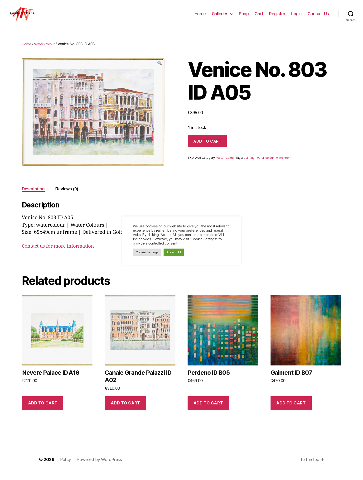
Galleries (220, 17)
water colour (265, 165)
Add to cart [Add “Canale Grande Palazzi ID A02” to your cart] (125, 410)
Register (277, 17)
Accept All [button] (173, 252)
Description (33, 196)
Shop (244, 17)
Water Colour (45, 51)
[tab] (33, 196)
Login (296, 17)
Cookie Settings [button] (147, 252)
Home (200, 17)
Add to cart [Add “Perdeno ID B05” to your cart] (208, 410)
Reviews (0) (66, 196)
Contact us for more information (60, 253)
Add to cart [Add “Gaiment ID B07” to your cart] (291, 410)
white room (283, 165)
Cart (259, 17)
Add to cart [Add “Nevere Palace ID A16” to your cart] (43, 410)
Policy (66, 466)
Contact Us (318, 17)
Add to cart (207, 148)
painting (249, 165)
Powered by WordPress (100, 466)
